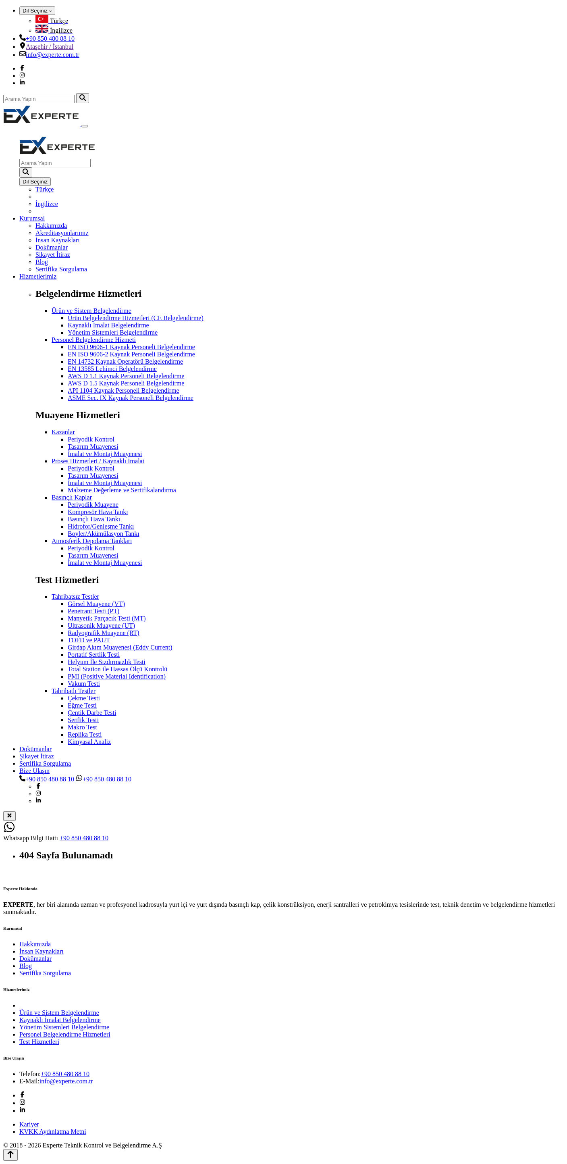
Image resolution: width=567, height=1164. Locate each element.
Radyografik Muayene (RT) (103, 632)
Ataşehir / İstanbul (49, 46)
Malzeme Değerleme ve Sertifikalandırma (122, 490)
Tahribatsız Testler (75, 596)
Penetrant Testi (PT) (93, 611)
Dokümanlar (51, 247)
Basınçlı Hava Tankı (94, 519)
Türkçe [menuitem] (44, 189)
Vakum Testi (84, 683)
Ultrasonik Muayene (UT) (101, 625)
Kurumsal (32, 218)
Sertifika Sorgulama (61, 269)
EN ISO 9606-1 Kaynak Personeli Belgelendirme (131, 347)
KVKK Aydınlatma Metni (52, 1131)
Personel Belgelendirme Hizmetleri (64, 1034)
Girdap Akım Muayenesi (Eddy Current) (120, 647)
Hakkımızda (51, 225)
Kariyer (29, 1124)
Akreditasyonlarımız (62, 232)
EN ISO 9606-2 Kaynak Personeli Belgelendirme (131, 354)
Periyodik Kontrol (91, 439)
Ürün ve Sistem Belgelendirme (91, 310)
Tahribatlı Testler (74, 690)
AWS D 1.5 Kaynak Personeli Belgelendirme (126, 383)
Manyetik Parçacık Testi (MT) (107, 618)
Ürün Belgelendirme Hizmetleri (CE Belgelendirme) (136, 317)
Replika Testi (85, 734)
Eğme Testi (82, 705)
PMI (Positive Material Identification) (117, 676)
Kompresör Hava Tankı (98, 511)
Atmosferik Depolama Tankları (92, 540)
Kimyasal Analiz (89, 741)
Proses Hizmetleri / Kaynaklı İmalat (98, 461)
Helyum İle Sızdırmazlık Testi (106, 661)
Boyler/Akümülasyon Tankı (103, 533)
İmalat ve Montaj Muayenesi (105, 453)
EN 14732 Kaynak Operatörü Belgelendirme (125, 361)
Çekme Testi (84, 698)
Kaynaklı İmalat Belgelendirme (108, 325)
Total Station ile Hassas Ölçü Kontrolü (117, 669)
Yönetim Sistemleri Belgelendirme (113, 332)
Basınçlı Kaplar (72, 497)
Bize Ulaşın (34, 770)
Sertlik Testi (83, 719)
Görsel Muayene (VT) (96, 603)
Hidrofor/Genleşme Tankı (101, 526)
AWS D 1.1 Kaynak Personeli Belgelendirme (126, 376)
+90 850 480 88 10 (50, 38)
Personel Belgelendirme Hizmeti (94, 339)
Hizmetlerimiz (37, 276)
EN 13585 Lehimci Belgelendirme (112, 368)
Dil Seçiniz (37, 11)
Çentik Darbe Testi (92, 712)
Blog (41, 261)
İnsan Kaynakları (57, 240)
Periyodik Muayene (93, 504)
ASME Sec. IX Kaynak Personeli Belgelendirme (130, 397)
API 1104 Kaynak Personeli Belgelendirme (123, 390)
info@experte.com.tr (52, 54)
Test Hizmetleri (39, 1041)
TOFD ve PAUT (89, 640)
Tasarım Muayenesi (93, 446)
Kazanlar (63, 432)
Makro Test (82, 727)
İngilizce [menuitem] (46, 203)
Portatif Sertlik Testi (94, 654)
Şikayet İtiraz (52, 254)
